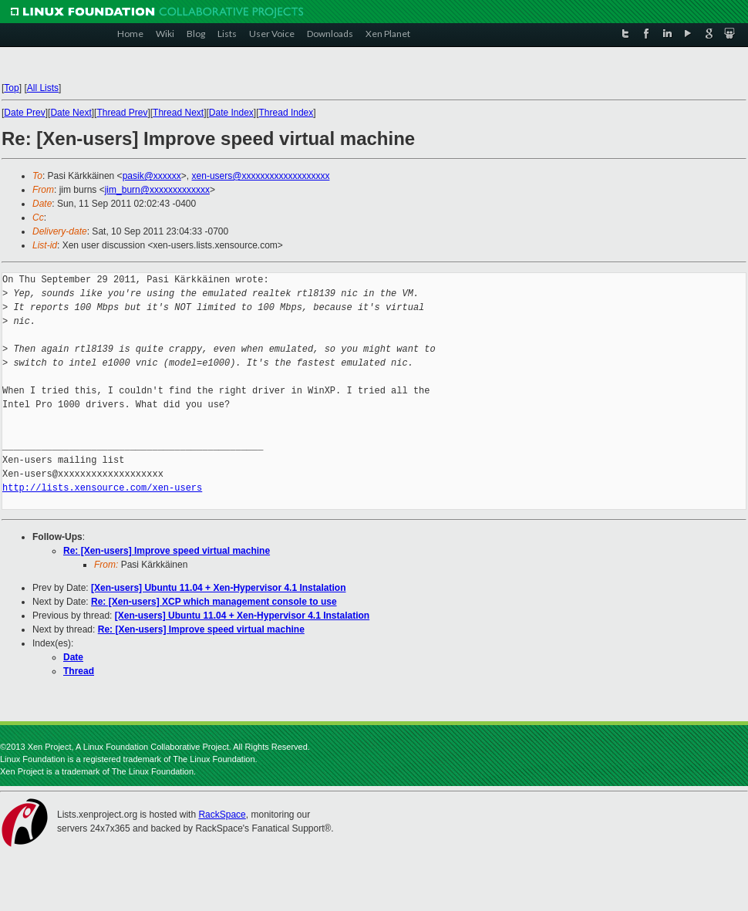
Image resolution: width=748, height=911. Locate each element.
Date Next (70, 112)
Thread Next (178, 112)
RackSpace (221, 814)
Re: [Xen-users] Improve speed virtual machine (166, 550)
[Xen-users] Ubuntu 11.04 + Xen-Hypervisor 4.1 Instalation (218, 587)
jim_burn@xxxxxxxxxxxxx (157, 189)
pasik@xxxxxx (152, 175)
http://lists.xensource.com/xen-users (102, 487)
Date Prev (24, 112)
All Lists (43, 88)
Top (11, 88)
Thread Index (286, 112)
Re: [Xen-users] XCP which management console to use (214, 601)
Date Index (231, 112)
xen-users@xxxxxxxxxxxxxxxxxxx (261, 175)
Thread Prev (121, 112)
